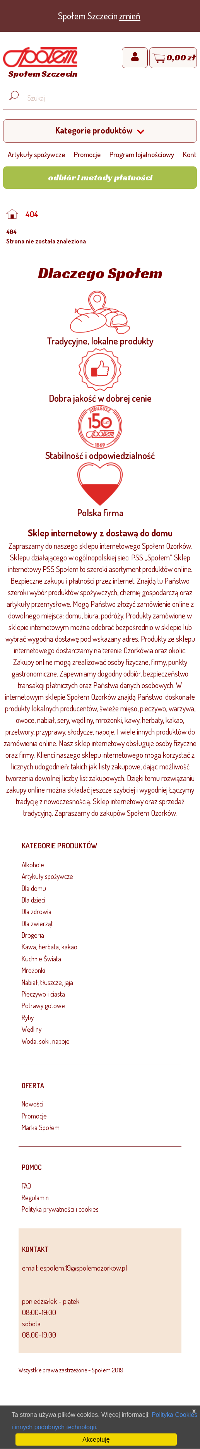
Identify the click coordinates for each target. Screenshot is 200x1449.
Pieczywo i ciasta (43, 994)
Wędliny (31, 1029)
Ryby (28, 1017)
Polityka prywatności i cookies (60, 1209)
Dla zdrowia (36, 911)
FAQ (26, 1186)
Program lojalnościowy (141, 154)
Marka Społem (41, 1127)
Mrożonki (33, 970)
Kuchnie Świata (41, 958)
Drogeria (33, 935)
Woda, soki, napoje (46, 1041)
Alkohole (33, 864)
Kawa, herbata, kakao (49, 946)
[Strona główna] (40, 63)
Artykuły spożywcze (36, 154)
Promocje (87, 154)
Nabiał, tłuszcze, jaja (47, 982)
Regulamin (35, 1197)
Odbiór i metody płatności (100, 177)
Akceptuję (95, 1439)
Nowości (32, 1104)
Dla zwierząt (37, 923)
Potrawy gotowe (43, 1005)
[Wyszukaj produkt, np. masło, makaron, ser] (106, 98)
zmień (129, 16)
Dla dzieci (33, 900)
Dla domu (34, 888)
